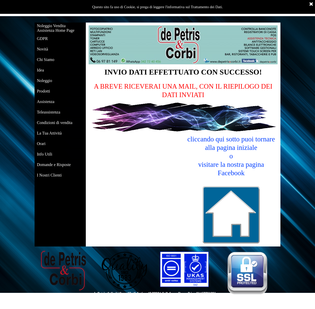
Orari (41, 143)
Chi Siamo (45, 59)
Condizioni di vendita (54, 122)
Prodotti (43, 91)
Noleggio (44, 80)
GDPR (42, 38)
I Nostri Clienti (49, 175)
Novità (42, 49)
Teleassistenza (48, 112)
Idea (40, 70)
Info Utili (44, 154)
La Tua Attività (49, 133)
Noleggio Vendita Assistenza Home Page (56, 28)
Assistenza (45, 101)
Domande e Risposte (54, 164)
